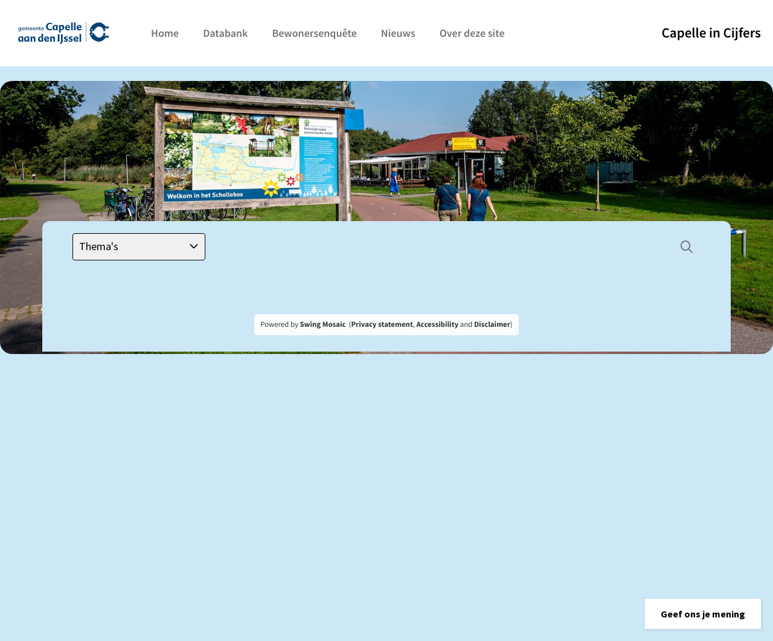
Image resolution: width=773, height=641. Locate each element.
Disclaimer (492, 324)
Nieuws (398, 33)
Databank (225, 33)
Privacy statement (381, 324)
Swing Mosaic (322, 324)
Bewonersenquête (314, 33)
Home (165, 33)
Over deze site (472, 33)
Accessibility (438, 324)
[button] (703, 614)
